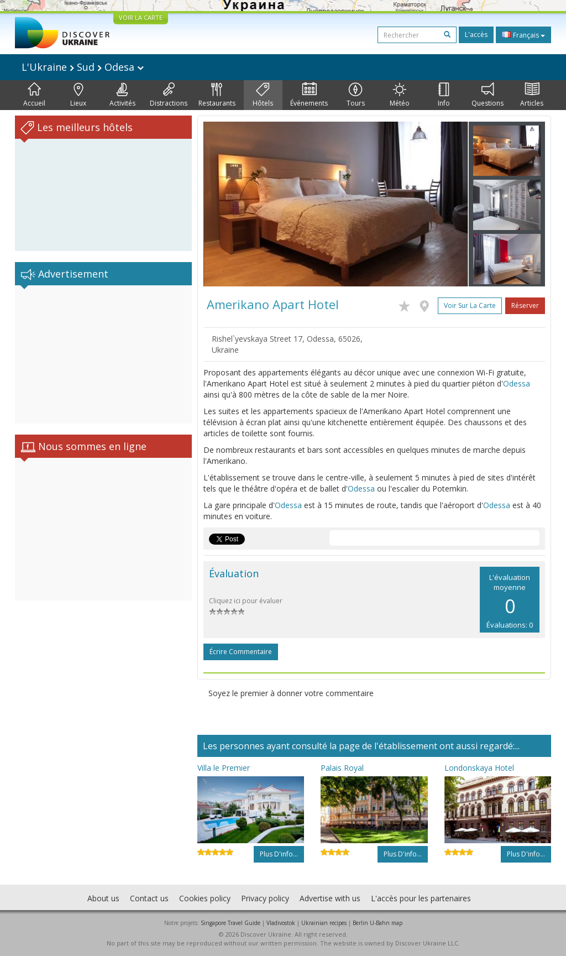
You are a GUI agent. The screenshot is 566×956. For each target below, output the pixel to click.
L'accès (476, 34)
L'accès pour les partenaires (421, 898)
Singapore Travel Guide (230, 923)
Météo (400, 95)
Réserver (525, 305)
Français (523, 35)
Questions (487, 95)
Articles (531, 95)
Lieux (78, 95)
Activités (122, 95)
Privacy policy (265, 898)
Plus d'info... (279, 854)
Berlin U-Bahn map (377, 923)
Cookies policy (204, 898)
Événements (309, 95)
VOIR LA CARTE (141, 17)
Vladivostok (280, 923)
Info (444, 95)
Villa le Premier (223, 767)
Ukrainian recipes (324, 923)
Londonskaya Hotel (479, 767)
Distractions (168, 95)
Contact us (149, 898)
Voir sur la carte (470, 305)
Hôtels (263, 95)
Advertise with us (330, 898)
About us (103, 898)
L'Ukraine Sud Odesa (83, 67)
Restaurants (216, 95)
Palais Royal (342, 767)
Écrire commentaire (240, 651)
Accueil (34, 95)
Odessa (516, 383)
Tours (356, 95)
